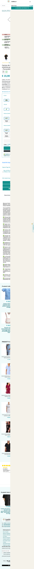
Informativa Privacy (6, 543)
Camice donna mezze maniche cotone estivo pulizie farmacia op (9, 357)
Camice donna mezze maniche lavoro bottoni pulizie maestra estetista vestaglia (8, 305)
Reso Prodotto (5, 531)
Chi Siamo (5, 536)
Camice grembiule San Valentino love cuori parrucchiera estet (9, 454)
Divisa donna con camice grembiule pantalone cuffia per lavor (9, 415)
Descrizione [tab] (7, 195)
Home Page (4, 10)
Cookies (4, 542)
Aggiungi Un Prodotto (22, 8)
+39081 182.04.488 (7, 523)
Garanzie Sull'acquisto (7, 534)
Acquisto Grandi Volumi (7, 539)
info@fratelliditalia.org (8, 526)
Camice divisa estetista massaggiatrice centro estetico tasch (8, 435)
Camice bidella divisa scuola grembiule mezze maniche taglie (8, 377)
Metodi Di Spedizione (7, 533)
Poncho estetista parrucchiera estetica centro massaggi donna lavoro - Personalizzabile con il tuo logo (8, 330)
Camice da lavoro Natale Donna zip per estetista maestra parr (9, 396)
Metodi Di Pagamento (7, 537)
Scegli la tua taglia (6, 545)
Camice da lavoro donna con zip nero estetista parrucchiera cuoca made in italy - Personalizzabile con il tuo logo (8, 511)
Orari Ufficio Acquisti (7, 540)
